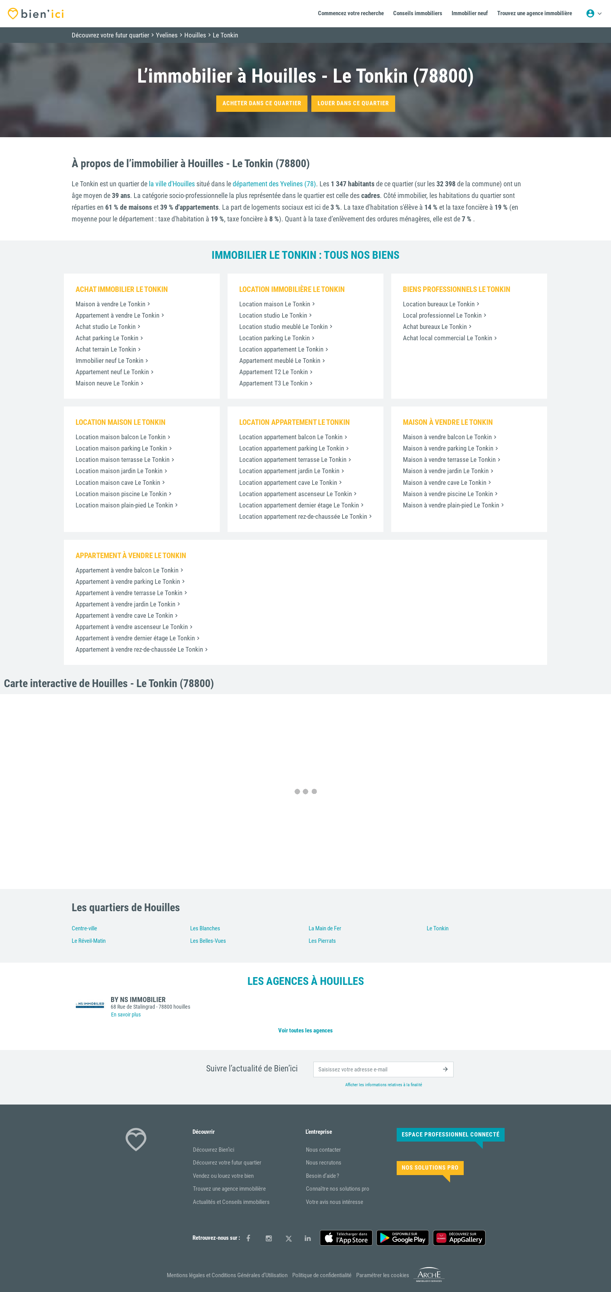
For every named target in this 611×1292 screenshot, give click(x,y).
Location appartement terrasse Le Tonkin (292, 459)
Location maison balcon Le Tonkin (121, 437)
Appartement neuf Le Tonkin (112, 372)
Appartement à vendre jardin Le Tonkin (125, 604)
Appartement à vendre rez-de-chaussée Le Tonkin (139, 649)
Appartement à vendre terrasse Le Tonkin (129, 593)
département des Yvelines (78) (274, 184)
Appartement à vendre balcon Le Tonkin (127, 570)
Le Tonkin (438, 928)
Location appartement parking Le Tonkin (291, 448)
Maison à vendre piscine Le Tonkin (448, 494)
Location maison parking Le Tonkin (121, 448)
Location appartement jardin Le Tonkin (289, 471)
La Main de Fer (325, 928)
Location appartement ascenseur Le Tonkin (295, 494)
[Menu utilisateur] (594, 13)
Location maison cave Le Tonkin (118, 482)
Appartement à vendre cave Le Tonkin (124, 615)
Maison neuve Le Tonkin (107, 383)
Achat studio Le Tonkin (106, 327)
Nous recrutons (323, 1162)
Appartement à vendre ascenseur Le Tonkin (132, 627)
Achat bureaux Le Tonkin (435, 327)
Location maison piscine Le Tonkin (121, 494)
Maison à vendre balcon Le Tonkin (447, 437)
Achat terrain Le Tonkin (106, 349)
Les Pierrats (322, 940)
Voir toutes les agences (305, 1030)
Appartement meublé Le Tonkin (279, 360)
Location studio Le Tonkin (273, 315)
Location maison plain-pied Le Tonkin (124, 505)
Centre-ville (84, 928)
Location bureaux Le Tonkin (439, 304)
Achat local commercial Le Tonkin (447, 338)
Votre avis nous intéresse (334, 1201)
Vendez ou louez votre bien (223, 1175)
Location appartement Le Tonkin (281, 349)
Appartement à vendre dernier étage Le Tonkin (135, 638)
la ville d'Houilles (172, 184)
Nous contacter (323, 1149)
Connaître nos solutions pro (337, 1188)
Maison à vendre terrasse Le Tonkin (449, 459)
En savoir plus (126, 1014)
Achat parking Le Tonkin (107, 338)
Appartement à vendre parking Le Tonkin (128, 581)
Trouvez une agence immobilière (229, 1188)
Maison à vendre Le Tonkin (110, 304)
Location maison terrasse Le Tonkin (123, 459)
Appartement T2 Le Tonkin (273, 372)
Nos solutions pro (430, 1167)
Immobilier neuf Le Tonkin (109, 360)
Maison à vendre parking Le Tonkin (448, 448)
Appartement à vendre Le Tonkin (117, 315)
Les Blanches (205, 928)
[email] (383, 1069)
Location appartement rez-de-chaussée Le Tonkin (303, 516)
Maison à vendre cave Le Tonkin (444, 482)
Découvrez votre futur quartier (227, 1162)
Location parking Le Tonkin (274, 338)
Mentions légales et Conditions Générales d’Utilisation (227, 1275)
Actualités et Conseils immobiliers (231, 1201)
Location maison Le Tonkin (274, 304)
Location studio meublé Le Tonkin (283, 327)
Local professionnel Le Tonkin (442, 315)
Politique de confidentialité (321, 1275)
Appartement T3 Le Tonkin (273, 383)
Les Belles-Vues (208, 940)
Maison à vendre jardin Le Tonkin (446, 471)
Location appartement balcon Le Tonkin (291, 437)
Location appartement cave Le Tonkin (288, 482)
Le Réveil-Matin (89, 940)
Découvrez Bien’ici (213, 1149)
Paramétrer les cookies (382, 1275)
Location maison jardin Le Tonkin (119, 471)
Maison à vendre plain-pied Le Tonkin (451, 505)
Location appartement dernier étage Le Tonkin (299, 505)
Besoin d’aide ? (322, 1175)
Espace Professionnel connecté (451, 1134)
